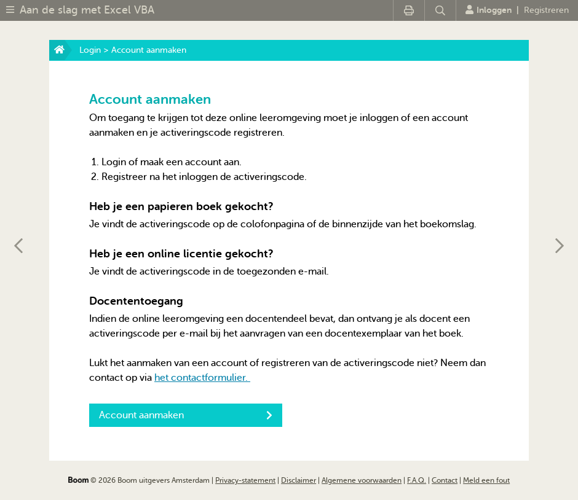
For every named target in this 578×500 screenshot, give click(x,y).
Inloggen (488, 10)
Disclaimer (298, 480)
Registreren (546, 10)
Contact (444, 480)
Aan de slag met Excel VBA (87, 10)
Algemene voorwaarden (362, 480)
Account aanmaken (185, 415)
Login (90, 50)
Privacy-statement (245, 480)
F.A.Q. (416, 480)
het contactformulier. (202, 377)
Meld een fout (486, 480)
